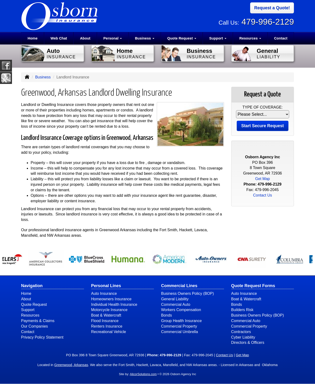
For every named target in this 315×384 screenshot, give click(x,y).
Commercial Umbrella (179, 332)
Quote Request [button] (181, 38)
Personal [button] (112, 38)
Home (33, 38)
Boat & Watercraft (106, 315)
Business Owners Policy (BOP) (187, 293)
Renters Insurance (107, 326)
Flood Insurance (105, 321)
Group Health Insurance (181, 321)
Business (43, 77)
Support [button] (217, 38)
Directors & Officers (247, 342)
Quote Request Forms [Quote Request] (253, 285)
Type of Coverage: (262, 107)
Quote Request (34, 304)
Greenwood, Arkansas (71, 365)
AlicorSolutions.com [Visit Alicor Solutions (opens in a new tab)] (143, 374)
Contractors (241, 332)
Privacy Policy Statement (42, 337)
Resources (30, 315)
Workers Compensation (181, 310)
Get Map (262, 179)
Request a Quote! (272, 7)
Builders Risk (242, 310)
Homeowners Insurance (111, 299)
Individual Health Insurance (114, 304)
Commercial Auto (175, 304)
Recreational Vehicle (108, 332)
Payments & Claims (38, 321)
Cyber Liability (243, 337)
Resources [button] (250, 38)
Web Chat (59, 38)
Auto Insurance (104, 293)
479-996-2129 (268, 21)
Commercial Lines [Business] (179, 285)
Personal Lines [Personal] (106, 285)
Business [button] (144, 38)
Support (27, 310)
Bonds (166, 315)
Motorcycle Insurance (109, 310)
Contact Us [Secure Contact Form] (262, 195)
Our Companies (34, 326)
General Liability (175, 299)
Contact (280, 38)
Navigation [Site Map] (32, 285)
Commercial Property (179, 326)
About (85, 38)
